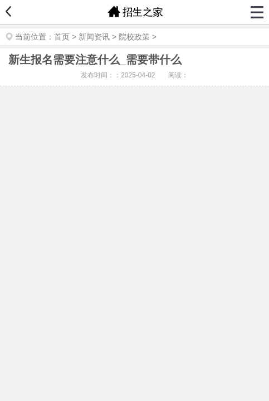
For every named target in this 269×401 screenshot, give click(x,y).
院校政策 (134, 36)
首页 (62, 36)
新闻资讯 (94, 36)
